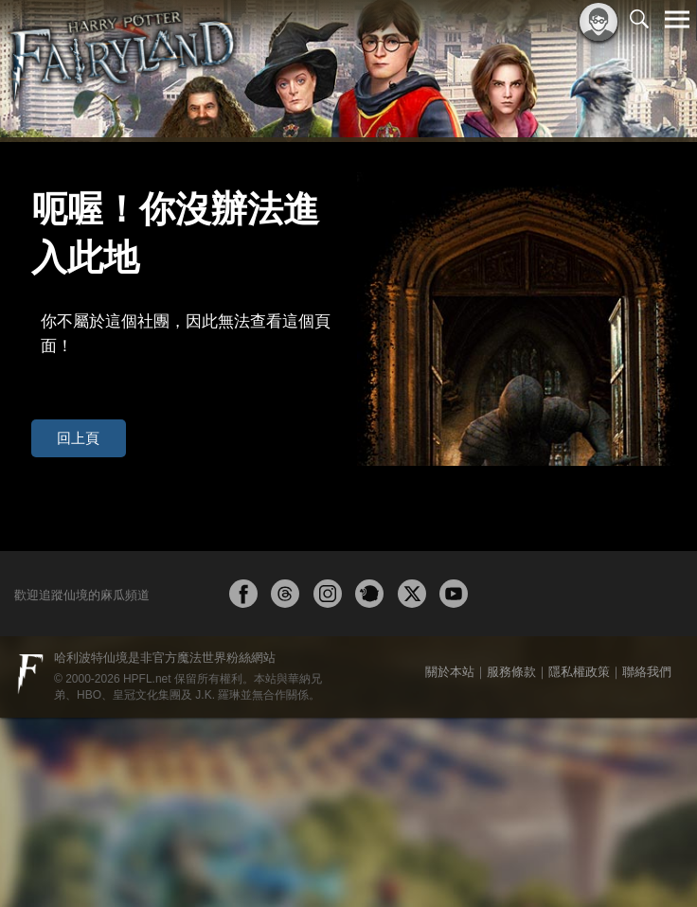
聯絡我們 (646, 861)
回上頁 (65, 345)
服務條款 (511, 861)
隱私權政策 (579, 861)
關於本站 (449, 861)
